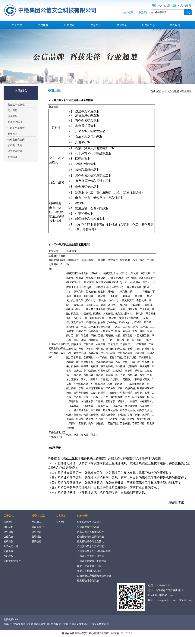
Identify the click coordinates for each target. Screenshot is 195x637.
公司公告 (36, 531)
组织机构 (8, 526)
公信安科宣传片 (12, 561)
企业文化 (8, 536)
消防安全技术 (15, 151)
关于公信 (16, 25)
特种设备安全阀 (16, 139)
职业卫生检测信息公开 (89, 570)
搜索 (188, 12)
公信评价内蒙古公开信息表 (91, 561)
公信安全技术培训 (79, 624)
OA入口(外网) (184, 5)
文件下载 (8, 551)
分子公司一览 (11, 546)
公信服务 (43, 25)
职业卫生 (12, 116)
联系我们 (144, 12)
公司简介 (8, 531)
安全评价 (12, 110)
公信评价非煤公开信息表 (90, 556)
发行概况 (36, 522)
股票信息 (36, 541)
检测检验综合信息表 (88, 580)
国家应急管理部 (42, 624)
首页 (164, 91)
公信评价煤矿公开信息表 (90, 536)
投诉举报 (8, 556)
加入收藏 (128, 12)
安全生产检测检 (16, 104)
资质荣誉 (8, 541)
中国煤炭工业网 (59, 624)
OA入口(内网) (164, 5)
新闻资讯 (69, 25)
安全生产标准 (15, 122)
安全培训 (12, 157)
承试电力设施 (15, 145)
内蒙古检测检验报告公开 (90, 531)
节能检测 (12, 133)
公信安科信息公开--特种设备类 (93, 551)
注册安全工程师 (16, 127)
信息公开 (95, 25)
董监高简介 (38, 526)
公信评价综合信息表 (88, 526)
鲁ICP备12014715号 (122, 633)
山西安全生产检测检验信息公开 (94, 575)
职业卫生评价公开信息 (89, 565)
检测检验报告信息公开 (89, 522)
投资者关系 (148, 25)
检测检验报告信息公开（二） (93, 541)
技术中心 (122, 25)
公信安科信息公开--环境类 (91, 546)
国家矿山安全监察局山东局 (18, 624)
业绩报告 (36, 536)
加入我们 (174, 25)
